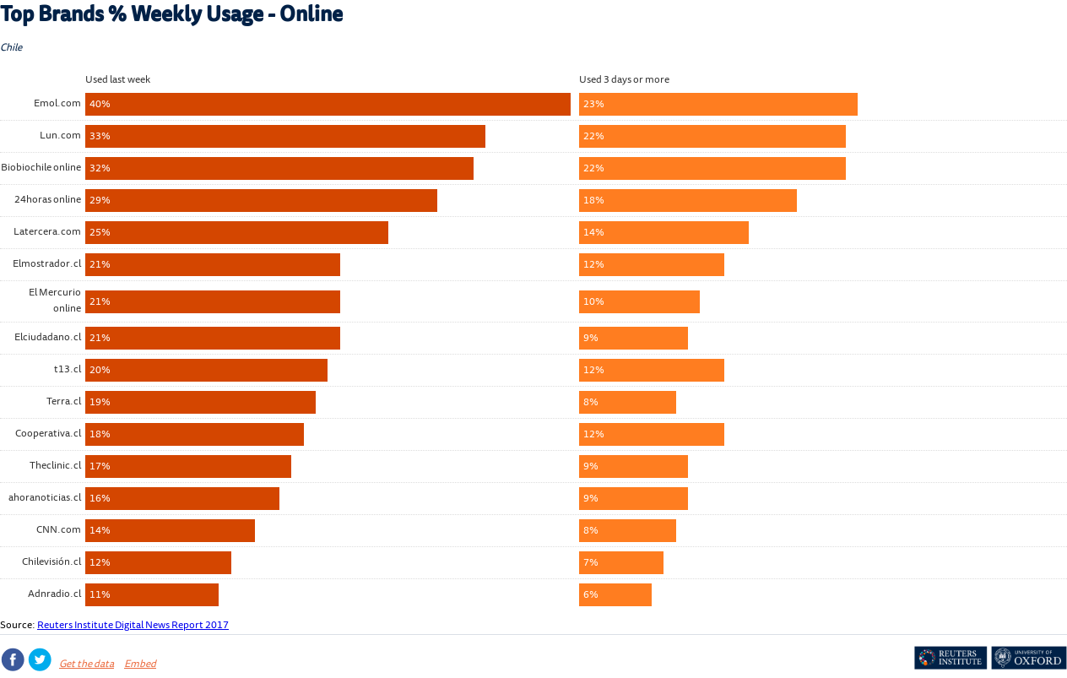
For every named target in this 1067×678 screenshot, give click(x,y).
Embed (140, 665)
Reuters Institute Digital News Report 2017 (133, 626)
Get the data (86, 665)
